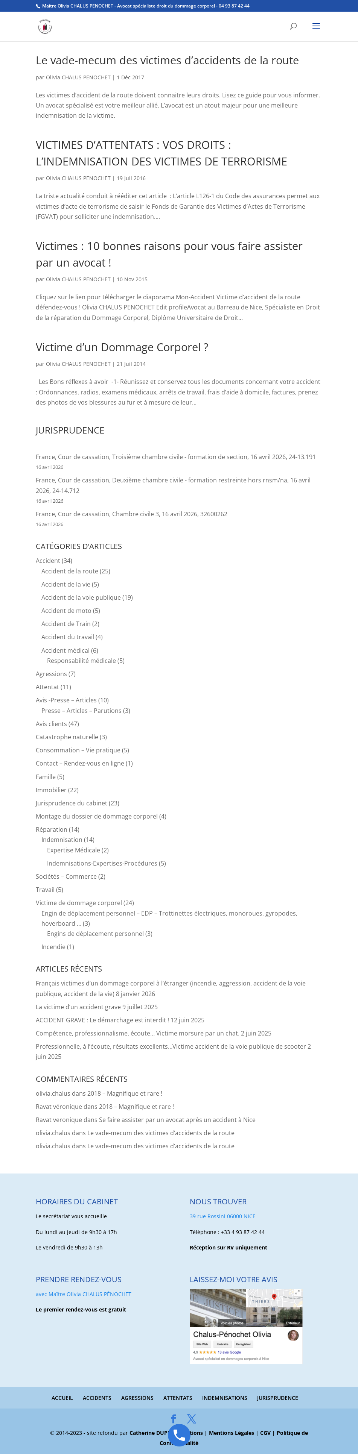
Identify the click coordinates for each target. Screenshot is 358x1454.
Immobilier (51, 790)
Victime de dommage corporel (79, 903)
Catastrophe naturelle (67, 737)
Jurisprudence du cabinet (71, 803)
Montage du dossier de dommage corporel (97, 816)
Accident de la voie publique (81, 597)
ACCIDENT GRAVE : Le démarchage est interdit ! (102, 1020)
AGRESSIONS (137, 1397)
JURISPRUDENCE (277, 1397)
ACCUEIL (62, 1397)
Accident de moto (66, 610)
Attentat (47, 687)
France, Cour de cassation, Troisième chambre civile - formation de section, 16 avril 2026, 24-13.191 (176, 457)
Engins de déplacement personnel (95, 933)
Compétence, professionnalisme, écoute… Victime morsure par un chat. (137, 1033)
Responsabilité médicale (81, 660)
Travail (45, 889)
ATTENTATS (177, 1397)
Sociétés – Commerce (66, 876)
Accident (48, 560)
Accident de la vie (65, 584)
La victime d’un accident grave (78, 1007)
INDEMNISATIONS (224, 1397)
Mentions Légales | (234, 1432)
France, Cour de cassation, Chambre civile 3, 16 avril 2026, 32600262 (131, 514)
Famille (46, 777)
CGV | (268, 1432)
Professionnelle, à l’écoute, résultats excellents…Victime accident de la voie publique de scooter (171, 1046)
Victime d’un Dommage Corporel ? (122, 347)
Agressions (51, 674)
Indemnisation (61, 839)
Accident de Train (66, 624)
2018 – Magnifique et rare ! (124, 1093)
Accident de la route (69, 571)
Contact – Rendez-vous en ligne (80, 763)
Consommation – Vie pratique (78, 750)
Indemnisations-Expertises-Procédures (102, 863)
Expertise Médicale (73, 850)
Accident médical (65, 650)
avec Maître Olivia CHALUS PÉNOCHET (83, 1294)
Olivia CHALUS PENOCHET (78, 77)
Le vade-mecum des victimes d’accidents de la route (167, 60)
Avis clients (51, 724)
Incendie (53, 947)
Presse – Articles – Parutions (81, 711)
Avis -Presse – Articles (66, 700)
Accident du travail (67, 637)
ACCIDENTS (97, 1397)
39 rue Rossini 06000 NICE (223, 1216)
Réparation (51, 829)
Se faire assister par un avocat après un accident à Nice (177, 1120)
